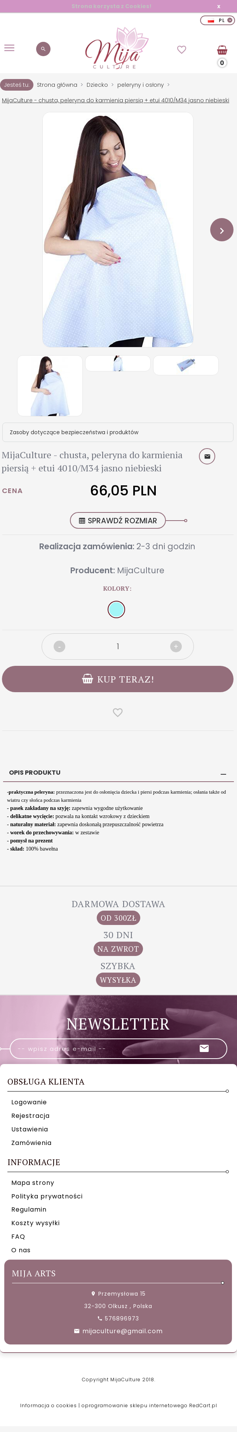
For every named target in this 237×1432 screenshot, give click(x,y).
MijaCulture (140, 570)
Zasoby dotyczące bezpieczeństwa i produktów (74, 432)
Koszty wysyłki (35, 1221)
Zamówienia (31, 1140)
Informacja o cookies (48, 1403)
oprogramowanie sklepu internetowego (135, 1403)
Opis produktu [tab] (35, 771)
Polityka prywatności (47, 1194)
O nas (21, 1248)
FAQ (18, 1235)
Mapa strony (32, 1180)
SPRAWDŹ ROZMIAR (117, 521)
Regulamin (29, 1207)
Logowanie (29, 1100)
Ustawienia (29, 1127)
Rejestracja (30, 1114)
